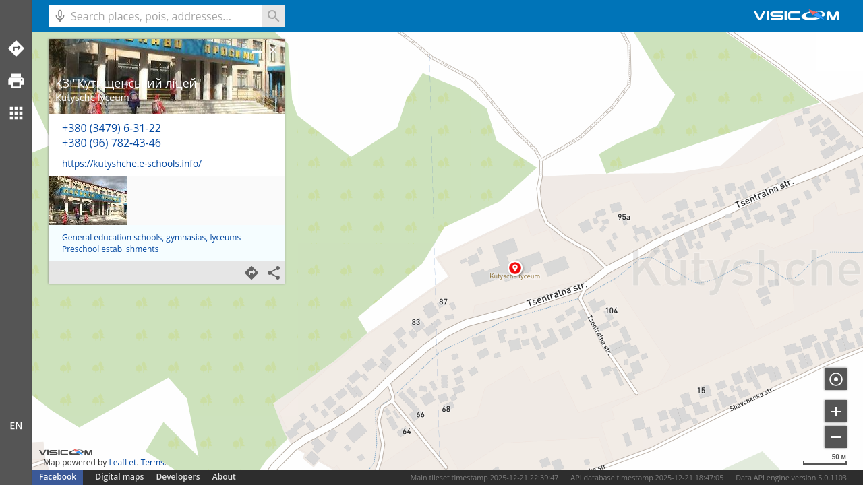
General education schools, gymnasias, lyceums (151, 237)
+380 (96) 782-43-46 (111, 142)
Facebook (57, 476)
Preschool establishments (110, 249)
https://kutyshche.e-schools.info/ (132, 163)
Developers (178, 476)
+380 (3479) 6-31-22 (111, 128)
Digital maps (120, 476)
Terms (153, 462)
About (224, 476)
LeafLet (122, 462)
